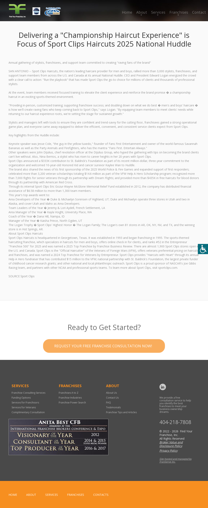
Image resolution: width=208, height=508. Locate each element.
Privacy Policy (168, 450)
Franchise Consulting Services (28, 392)
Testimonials (113, 407)
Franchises (178, 12)
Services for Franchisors (25, 402)
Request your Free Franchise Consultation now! (103, 352)
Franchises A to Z (68, 392)
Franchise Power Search (72, 402)
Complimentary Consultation (28, 412)
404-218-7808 (175, 422)
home (13, 495)
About (141, 12)
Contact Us (112, 397)
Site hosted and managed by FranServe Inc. (175, 460)
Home (127, 12)
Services (158, 12)
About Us (111, 392)
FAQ (108, 402)
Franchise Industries (70, 397)
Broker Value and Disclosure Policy (171, 444)
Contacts (100, 495)
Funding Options (21, 397)
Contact (199, 12)
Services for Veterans (24, 407)
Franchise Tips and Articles (121, 412)
